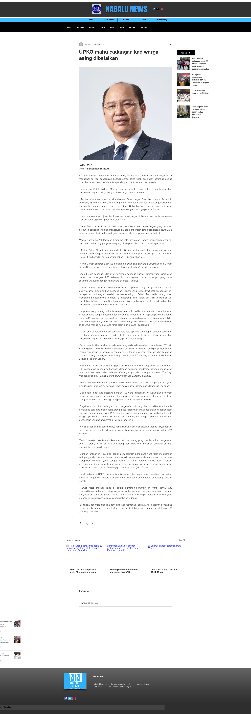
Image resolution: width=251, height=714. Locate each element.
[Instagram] (161, 9)
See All (182, 540)
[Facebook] (154, 9)
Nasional (92, 27)
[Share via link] (92, 523)
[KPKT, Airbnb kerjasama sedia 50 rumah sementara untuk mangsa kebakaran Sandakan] (84, 555)
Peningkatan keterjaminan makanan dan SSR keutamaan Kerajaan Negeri (125, 571)
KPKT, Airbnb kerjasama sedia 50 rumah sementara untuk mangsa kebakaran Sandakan (84, 570)
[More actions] (170, 44)
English (102, 27)
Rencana (144, 27)
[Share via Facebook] (80, 523)
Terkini (68, 27)
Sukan (122, 27)
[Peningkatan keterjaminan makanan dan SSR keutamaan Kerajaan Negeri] (125, 555)
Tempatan (80, 27)
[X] (157, 9)
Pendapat (132, 27)
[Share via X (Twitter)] (86, 523)
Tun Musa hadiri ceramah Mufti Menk (164, 570)
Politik (112, 27)
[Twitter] (70, 698)
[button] (181, 27)
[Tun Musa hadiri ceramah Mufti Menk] (166, 555)
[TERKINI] (186, 52)
